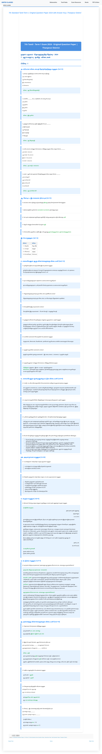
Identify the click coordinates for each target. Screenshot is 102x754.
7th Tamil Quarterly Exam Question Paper (36, 737)
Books (86, 2)
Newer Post (10, 741)
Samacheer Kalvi (48, 737)
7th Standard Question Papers (18, 737)
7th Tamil (26, 737)
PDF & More (95, 2)
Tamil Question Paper (56, 737)
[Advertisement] (51, 29)
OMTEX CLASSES (7, 2)
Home (51, 741)
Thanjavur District (63, 737)
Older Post (91, 741)
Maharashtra (53, 2)
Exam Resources (76, 2)
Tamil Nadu (64, 2)
